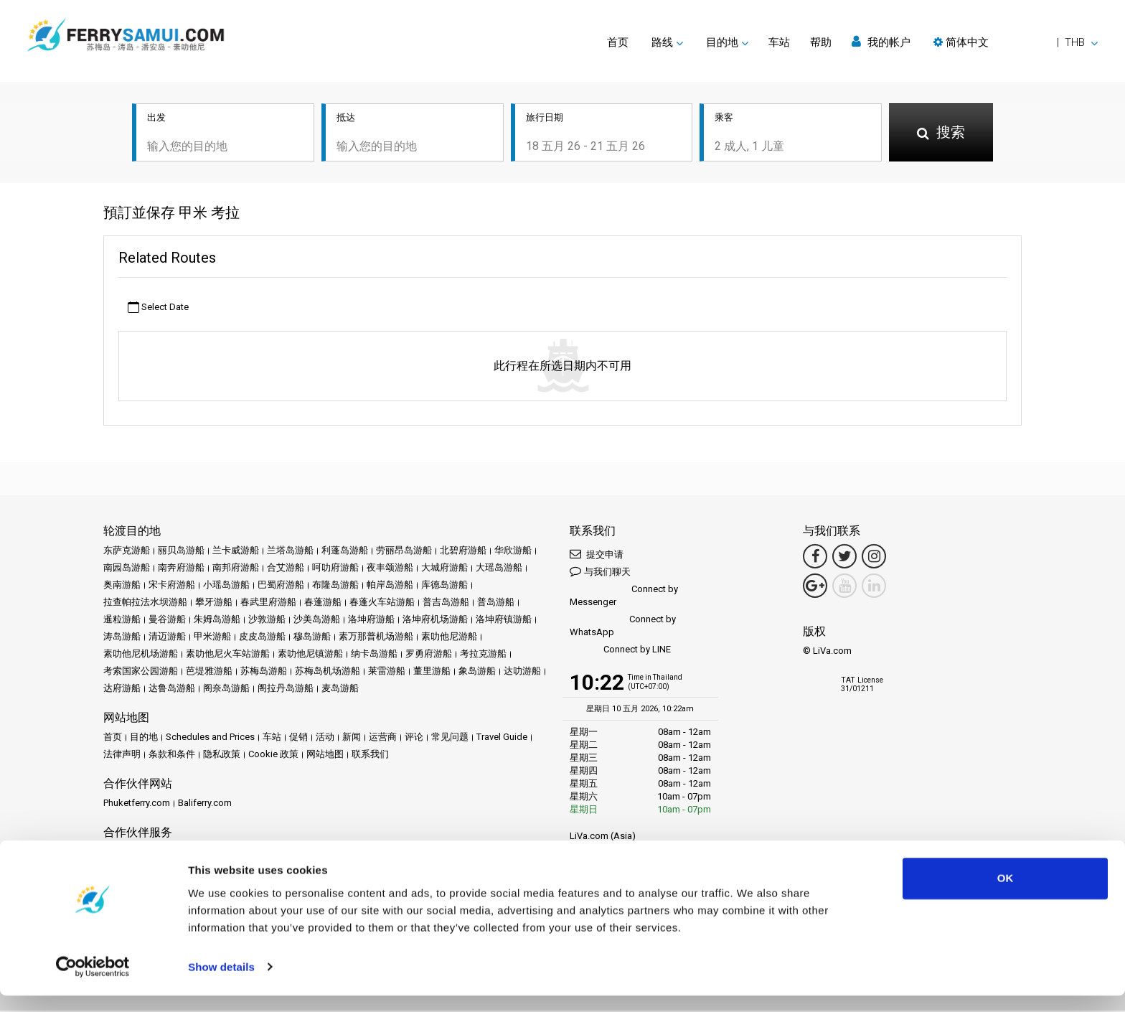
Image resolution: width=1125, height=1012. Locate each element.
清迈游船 (167, 637)
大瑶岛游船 (499, 568)
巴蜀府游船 (281, 586)
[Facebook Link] (815, 557)
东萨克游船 (126, 551)
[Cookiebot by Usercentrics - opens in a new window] (93, 984)
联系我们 (370, 755)
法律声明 (122, 755)
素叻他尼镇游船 (310, 655)
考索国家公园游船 (140, 672)
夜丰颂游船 (390, 568)
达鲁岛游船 (172, 689)
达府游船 (122, 689)
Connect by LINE (620, 651)
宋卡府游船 (172, 586)
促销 (298, 738)
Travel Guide (501, 738)
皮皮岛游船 (262, 637)
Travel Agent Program (275, 853)
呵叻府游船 (335, 568)
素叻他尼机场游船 (140, 655)
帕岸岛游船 (390, 586)
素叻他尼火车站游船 (228, 655)
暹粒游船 (122, 620)
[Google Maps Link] (815, 587)
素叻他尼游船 (449, 637)
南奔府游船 (181, 568)
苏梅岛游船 (263, 672)
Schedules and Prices (210, 738)
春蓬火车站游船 (382, 603)
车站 (779, 42)
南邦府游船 (235, 568)
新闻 (351, 738)
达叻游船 (522, 672)
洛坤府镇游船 (504, 620)
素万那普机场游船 (376, 637)
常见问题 (450, 738)
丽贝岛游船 (181, 551)
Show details (221, 984)
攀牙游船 (213, 603)
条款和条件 (172, 755)
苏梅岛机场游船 (327, 672)
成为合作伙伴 (195, 853)
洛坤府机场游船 (435, 620)
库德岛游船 (444, 586)
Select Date (158, 308)
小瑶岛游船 (226, 586)
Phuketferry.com (136, 804)
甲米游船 (212, 637)
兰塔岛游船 (290, 551)
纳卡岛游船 (374, 655)
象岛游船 (477, 672)
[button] (1015, 42)
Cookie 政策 (273, 755)
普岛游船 (495, 603)
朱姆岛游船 (217, 620)
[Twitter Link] (844, 557)
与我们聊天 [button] (600, 572)
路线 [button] (662, 42)
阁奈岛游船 (226, 689)
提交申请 (596, 555)
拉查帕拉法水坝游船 (145, 603)
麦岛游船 (340, 689)
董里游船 (432, 672)
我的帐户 (881, 42)
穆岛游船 (312, 637)
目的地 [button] (722, 42)
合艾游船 (285, 568)
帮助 (821, 42)
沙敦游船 (267, 620)
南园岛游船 (126, 568)
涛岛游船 (122, 637)
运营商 (383, 738)
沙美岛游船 (316, 620)
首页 (618, 42)
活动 (325, 738)
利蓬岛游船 (344, 551)
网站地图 (325, 755)
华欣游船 (513, 551)
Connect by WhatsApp (623, 627)
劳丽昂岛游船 (404, 551)
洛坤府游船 (371, 620)
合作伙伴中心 (131, 853)
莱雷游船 (386, 672)
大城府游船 (444, 568)
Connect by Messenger (624, 597)
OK (1005, 895)
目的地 (144, 738)
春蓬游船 (323, 603)
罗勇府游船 (428, 655)
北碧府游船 (463, 551)
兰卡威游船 (235, 551)
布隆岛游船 (335, 586)
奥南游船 (122, 586)
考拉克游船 (483, 655)
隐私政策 (221, 755)
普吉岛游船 (446, 603)
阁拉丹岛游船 (286, 689)
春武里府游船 (268, 603)
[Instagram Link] (874, 557)
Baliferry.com (205, 804)
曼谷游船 (167, 620)
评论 (414, 738)
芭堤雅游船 (209, 672)
